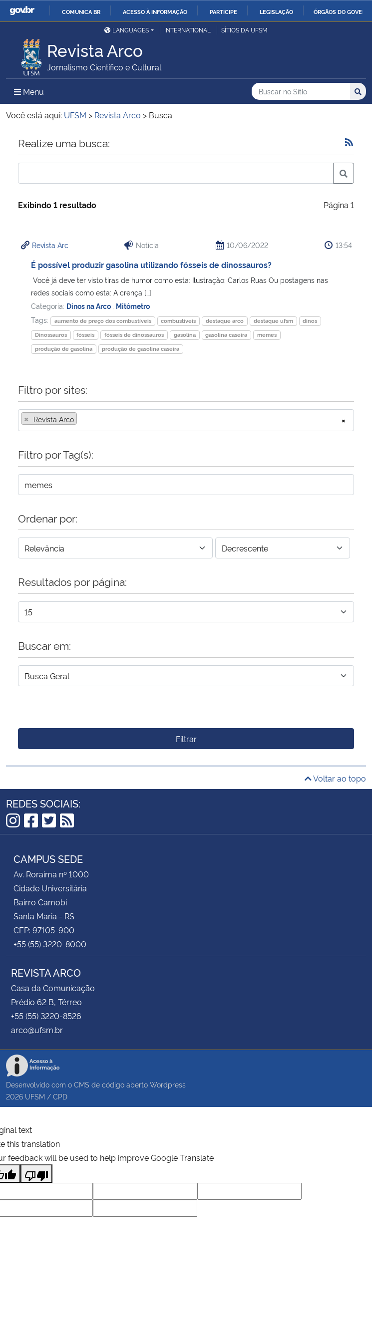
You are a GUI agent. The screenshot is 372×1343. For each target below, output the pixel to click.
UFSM (35, 1096)
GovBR (21, 10)
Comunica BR (81, 11)
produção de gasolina (63, 348)
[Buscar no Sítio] (301, 91)
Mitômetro (133, 305)
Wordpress (168, 1084)
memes (267, 334)
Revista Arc (50, 245)
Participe (223, 11)
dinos (310, 320)
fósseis (85, 334)
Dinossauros (51, 334)
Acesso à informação (155, 11)
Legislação (276, 11)
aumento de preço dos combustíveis (102, 320)
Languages (126, 29)
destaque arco (225, 320)
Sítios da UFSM (244, 29)
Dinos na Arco (89, 305)
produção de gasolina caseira (140, 348)
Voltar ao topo (335, 778)
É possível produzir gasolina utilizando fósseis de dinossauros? (151, 264)
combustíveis (178, 320)
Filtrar (186, 738)
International (187, 29)
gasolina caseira (226, 334)
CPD (60, 1096)
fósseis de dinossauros (134, 334)
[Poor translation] (36, 1173)
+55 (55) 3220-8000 (49, 943)
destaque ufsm (273, 320)
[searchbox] (82, 419)
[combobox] (186, 420)
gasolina (185, 334)
